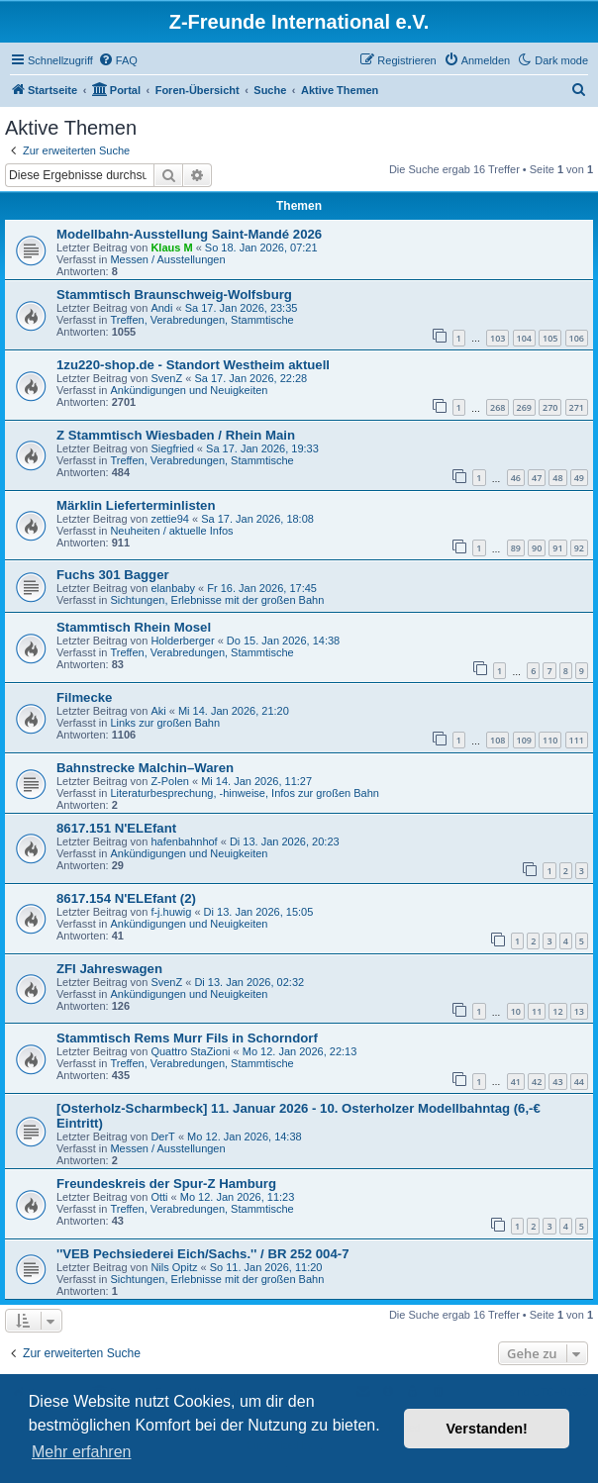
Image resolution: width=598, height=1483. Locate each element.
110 (550, 740)
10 (516, 1011)
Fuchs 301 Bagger (112, 574)
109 (524, 740)
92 (579, 548)
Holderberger (182, 640)
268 (497, 407)
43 (557, 1081)
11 (537, 1011)
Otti (158, 1197)
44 (579, 1081)
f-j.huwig (170, 912)
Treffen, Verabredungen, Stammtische (201, 320)
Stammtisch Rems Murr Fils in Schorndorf (187, 1038)
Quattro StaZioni (190, 1051)
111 (576, 740)
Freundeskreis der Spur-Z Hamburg (166, 1183)
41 (516, 1081)
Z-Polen (169, 781)
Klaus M (171, 247)
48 (557, 477)
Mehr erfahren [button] (82, 1451)
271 (576, 407)
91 (557, 548)
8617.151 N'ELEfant (116, 828)
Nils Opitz (173, 1267)
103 (497, 338)
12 (557, 1011)
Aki (157, 711)
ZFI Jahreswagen (109, 968)
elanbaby (172, 588)
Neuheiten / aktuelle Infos (171, 531)
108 (497, 740)
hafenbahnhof (183, 841)
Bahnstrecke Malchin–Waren (145, 767)
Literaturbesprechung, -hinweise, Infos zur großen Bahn (244, 793)
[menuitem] (118, 60)
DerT (162, 1136)
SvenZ (166, 378)
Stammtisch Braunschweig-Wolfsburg (174, 294)
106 (576, 338)
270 (550, 407)
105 (550, 338)
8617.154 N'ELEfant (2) (126, 898)
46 (516, 477)
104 (524, 338)
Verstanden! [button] (487, 1428)
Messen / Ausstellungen (167, 259)
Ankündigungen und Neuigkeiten (188, 390)
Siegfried (171, 448)
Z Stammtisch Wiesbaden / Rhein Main (175, 435)
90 (537, 548)
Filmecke (84, 697)
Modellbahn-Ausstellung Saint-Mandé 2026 (189, 234)
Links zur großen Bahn (165, 723)
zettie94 (169, 519)
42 (537, 1081)
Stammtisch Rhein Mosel (133, 627)
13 (579, 1011)
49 (579, 477)
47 (537, 477)
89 (516, 548)
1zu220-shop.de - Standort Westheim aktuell (193, 364)
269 (524, 407)
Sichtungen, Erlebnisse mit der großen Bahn (217, 600)
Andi (161, 308)
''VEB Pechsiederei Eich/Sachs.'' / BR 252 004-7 (202, 1253)
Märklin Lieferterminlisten (136, 505)
